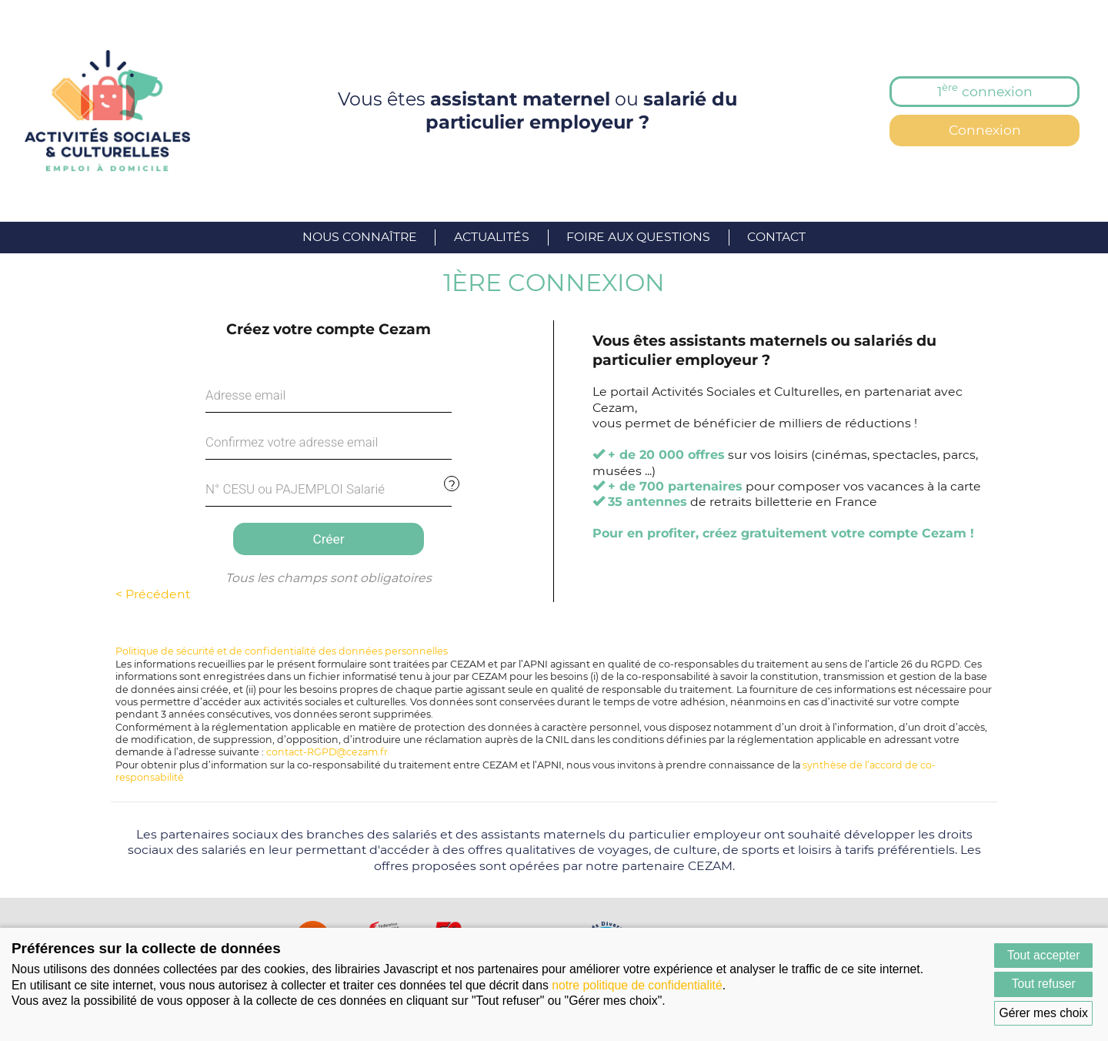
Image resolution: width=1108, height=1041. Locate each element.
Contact (776, 236)
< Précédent (152, 594)
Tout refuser (1044, 983)
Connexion (985, 130)
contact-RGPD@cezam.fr (327, 752)
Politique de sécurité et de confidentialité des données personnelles (281, 651)
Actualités (491, 236)
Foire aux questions (638, 236)
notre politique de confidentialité (637, 985)
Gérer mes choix (1043, 1012)
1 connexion (985, 90)
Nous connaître (359, 236)
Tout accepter (1043, 955)
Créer (328, 539)
